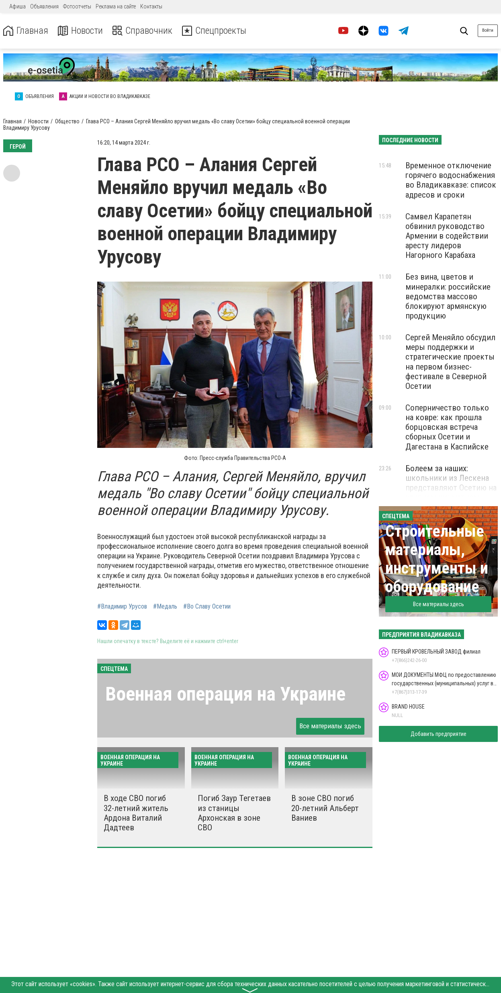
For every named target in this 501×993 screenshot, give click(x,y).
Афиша (17, 6)
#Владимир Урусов (122, 606)
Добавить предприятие (438, 734)
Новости (79, 30)
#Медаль (165, 606)
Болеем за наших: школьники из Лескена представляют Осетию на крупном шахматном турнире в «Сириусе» (451, 488)
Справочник (142, 30)
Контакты (151, 6)
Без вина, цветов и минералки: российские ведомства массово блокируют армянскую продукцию (448, 296)
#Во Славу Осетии (207, 606)
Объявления (44, 6)
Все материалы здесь (330, 726)
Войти (487, 30)
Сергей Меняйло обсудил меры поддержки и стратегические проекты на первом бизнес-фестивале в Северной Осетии (450, 362)
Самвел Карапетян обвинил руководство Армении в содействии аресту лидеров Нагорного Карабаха (446, 236)
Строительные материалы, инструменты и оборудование (436, 559)
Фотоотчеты (77, 6)
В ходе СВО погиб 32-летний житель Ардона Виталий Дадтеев (136, 812)
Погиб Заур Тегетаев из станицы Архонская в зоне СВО (234, 812)
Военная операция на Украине (225, 693)
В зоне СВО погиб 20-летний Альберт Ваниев (325, 807)
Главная (25, 30)
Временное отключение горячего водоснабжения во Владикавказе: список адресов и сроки (450, 180)
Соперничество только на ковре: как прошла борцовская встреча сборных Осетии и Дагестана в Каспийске (447, 427)
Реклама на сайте (116, 6)
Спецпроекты (214, 30)
